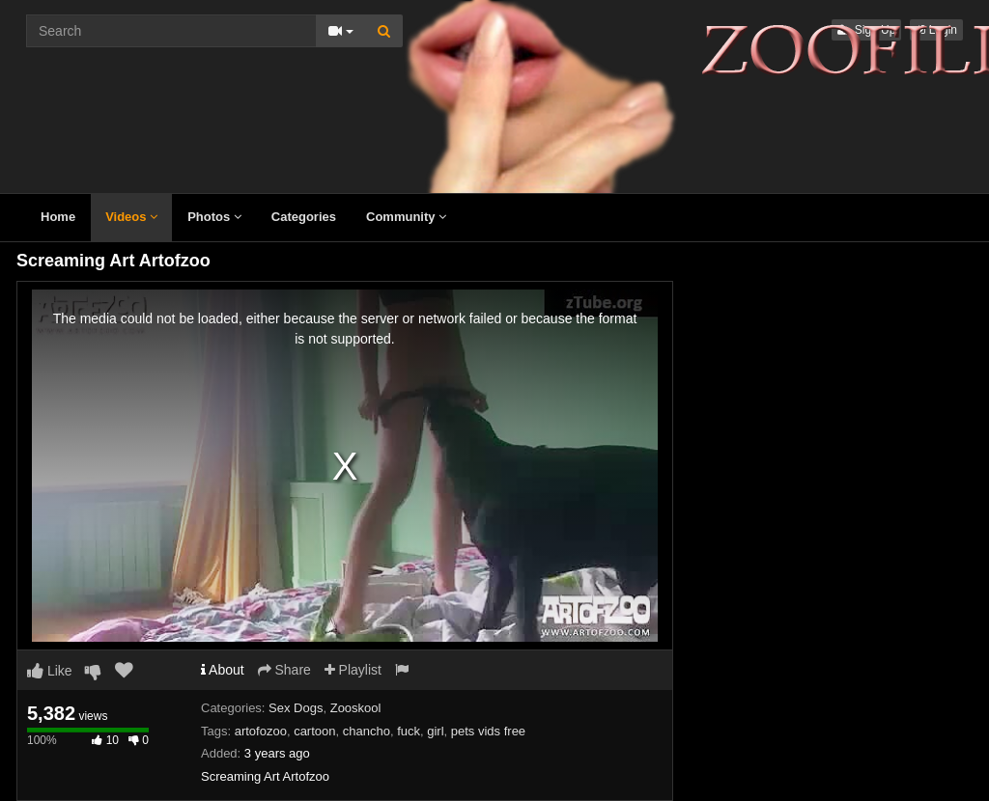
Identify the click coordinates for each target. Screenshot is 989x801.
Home (58, 216)
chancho (366, 731)
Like (49, 670)
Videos (131, 216)
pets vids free (488, 731)
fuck (408, 731)
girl (435, 731)
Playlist (353, 669)
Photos (214, 216)
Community (406, 216)
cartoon (314, 731)
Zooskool (355, 708)
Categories (303, 216)
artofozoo (261, 731)
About (222, 669)
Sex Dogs (295, 708)
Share (284, 669)
